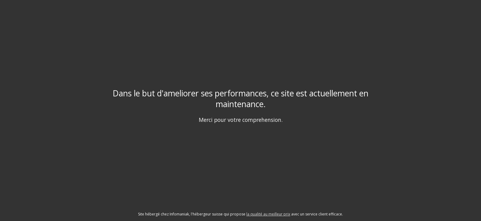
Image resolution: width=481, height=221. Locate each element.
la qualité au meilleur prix (268, 214)
